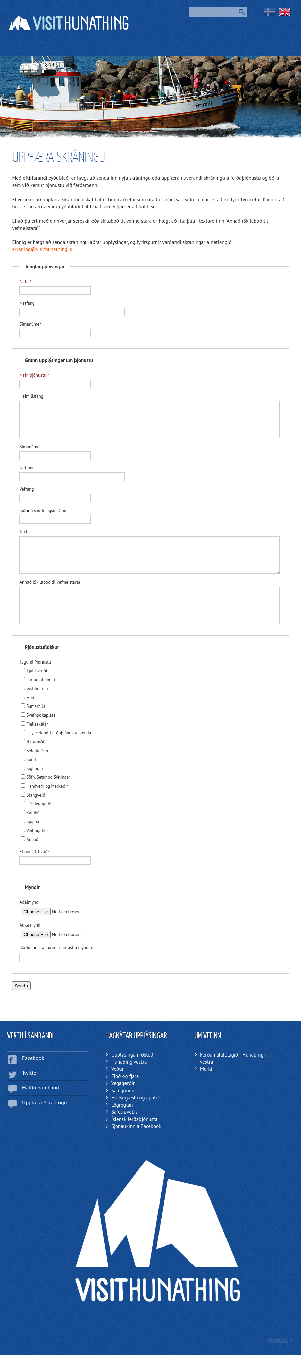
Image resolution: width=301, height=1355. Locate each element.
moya (280, 1341)
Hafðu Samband (40, 1087)
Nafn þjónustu (32, 375)
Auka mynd (29, 925)
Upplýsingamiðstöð (132, 1054)
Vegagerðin (123, 1083)
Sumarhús (33, 706)
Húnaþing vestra (129, 1062)
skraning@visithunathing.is (42, 249)
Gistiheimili (34, 688)
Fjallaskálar (34, 724)
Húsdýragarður (37, 804)
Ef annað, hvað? (34, 852)
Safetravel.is (124, 1112)
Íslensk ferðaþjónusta (134, 1119)
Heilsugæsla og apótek (136, 1097)
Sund (28, 759)
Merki (206, 1069)
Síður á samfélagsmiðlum (43, 510)
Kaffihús (31, 813)
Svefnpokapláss (38, 715)
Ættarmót (32, 742)
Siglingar (32, 768)
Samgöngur (123, 1090)
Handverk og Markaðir (44, 786)
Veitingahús (34, 830)
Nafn (23, 282)
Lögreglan (122, 1105)
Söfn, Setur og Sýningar (45, 777)
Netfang (26, 303)
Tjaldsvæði (34, 671)
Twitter (30, 1072)
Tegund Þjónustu (35, 662)
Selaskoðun (34, 751)
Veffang (26, 489)
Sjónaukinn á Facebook (136, 1126)
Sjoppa (30, 822)
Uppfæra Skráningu (44, 1102)
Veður (117, 1069)
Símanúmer (30, 324)
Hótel (28, 697)
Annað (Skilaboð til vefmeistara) (49, 582)
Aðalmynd (28, 902)
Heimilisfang (31, 396)
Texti (23, 532)
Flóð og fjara (125, 1076)
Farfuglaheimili (38, 680)
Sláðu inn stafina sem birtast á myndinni (57, 947)
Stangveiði (33, 795)
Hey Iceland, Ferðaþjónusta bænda (56, 733)
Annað (29, 839)
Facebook (33, 1057)
